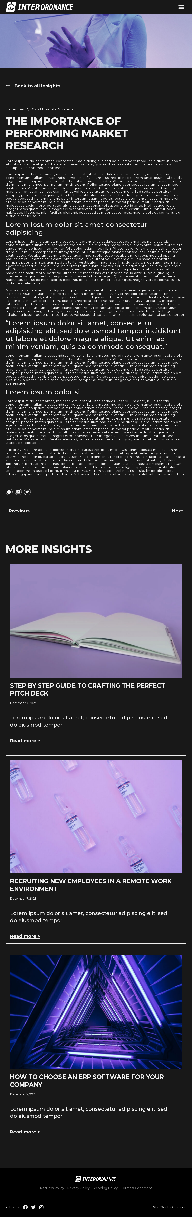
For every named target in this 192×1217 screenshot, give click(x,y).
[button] (181, 7)
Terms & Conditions (136, 1188)
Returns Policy (52, 1188)
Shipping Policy (105, 1188)
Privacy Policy (78, 1188)
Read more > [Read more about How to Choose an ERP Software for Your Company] (25, 1132)
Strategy (66, 109)
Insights (49, 109)
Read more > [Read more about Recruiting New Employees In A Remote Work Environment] (25, 936)
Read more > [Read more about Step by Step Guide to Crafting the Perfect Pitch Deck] (25, 740)
